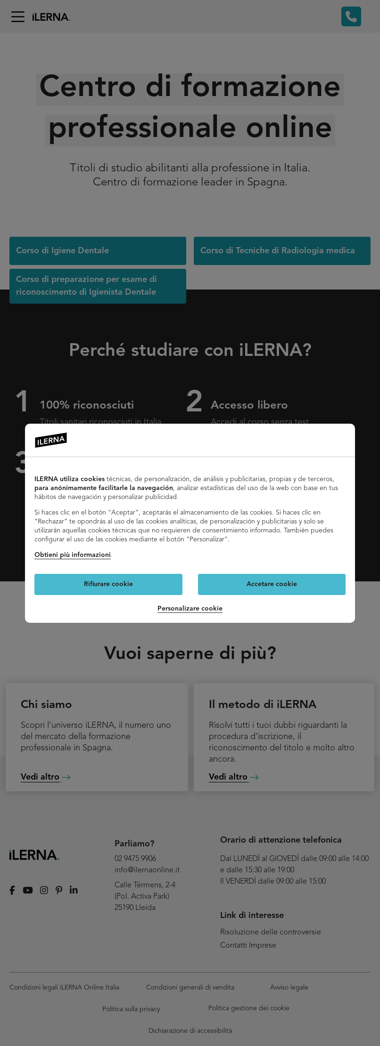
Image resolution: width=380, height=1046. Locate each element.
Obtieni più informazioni (72, 555)
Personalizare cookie (190, 608)
